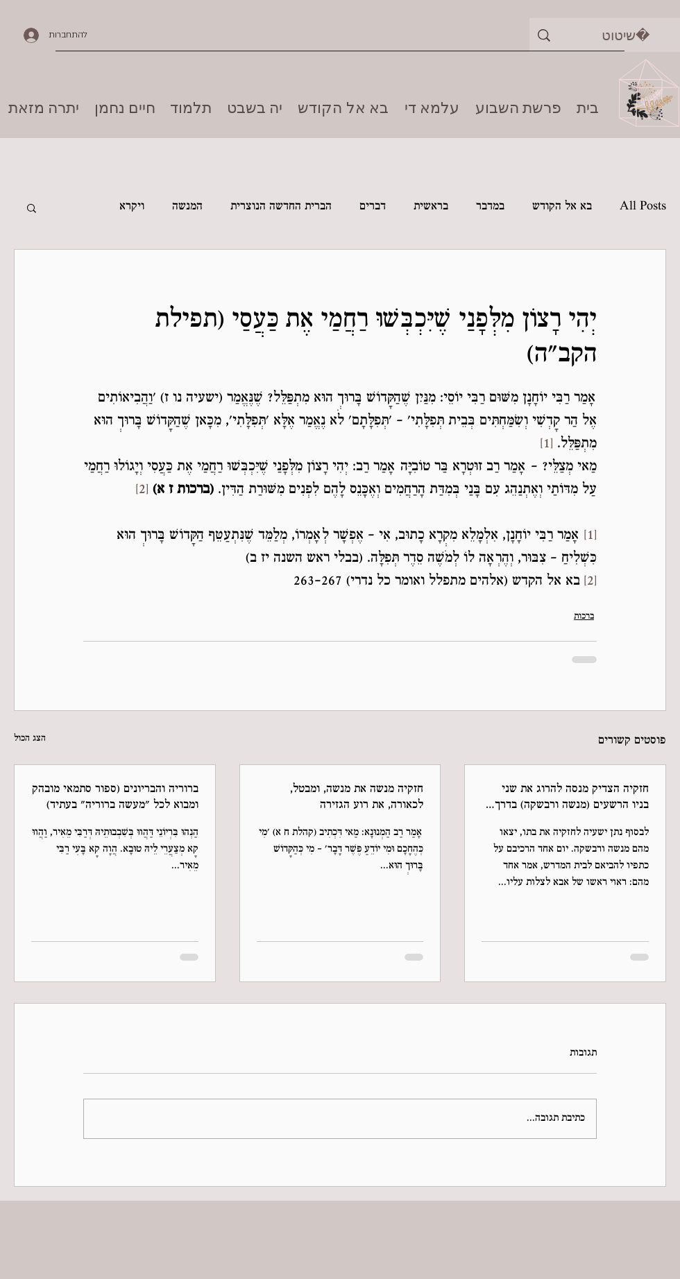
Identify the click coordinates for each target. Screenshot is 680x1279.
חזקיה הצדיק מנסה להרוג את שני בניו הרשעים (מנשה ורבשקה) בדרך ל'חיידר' (572, 798)
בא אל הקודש (562, 207)
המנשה (187, 207)
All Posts (643, 207)
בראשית (431, 207)
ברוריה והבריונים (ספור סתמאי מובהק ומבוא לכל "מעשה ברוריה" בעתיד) (115, 797)
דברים (372, 207)
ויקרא (131, 207)
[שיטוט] (625, 35)
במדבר (490, 207)
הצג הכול (30, 738)
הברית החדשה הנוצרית (281, 207)
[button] (31, 207)
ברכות (584, 616)
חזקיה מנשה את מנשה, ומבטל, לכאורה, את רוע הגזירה (356, 797)
